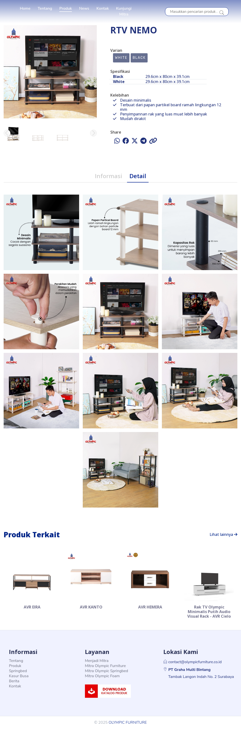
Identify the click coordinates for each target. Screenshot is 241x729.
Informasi (108, 176)
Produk (65, 8)
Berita (14, 681)
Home (25, 8)
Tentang (45, 8)
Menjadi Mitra (97, 660)
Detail (137, 176)
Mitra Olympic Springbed (106, 671)
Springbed (18, 671)
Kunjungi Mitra (124, 11)
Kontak (103, 8)
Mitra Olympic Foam (102, 676)
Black (139, 58)
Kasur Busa (19, 676)
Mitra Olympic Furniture (105, 665)
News (84, 8)
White (121, 58)
